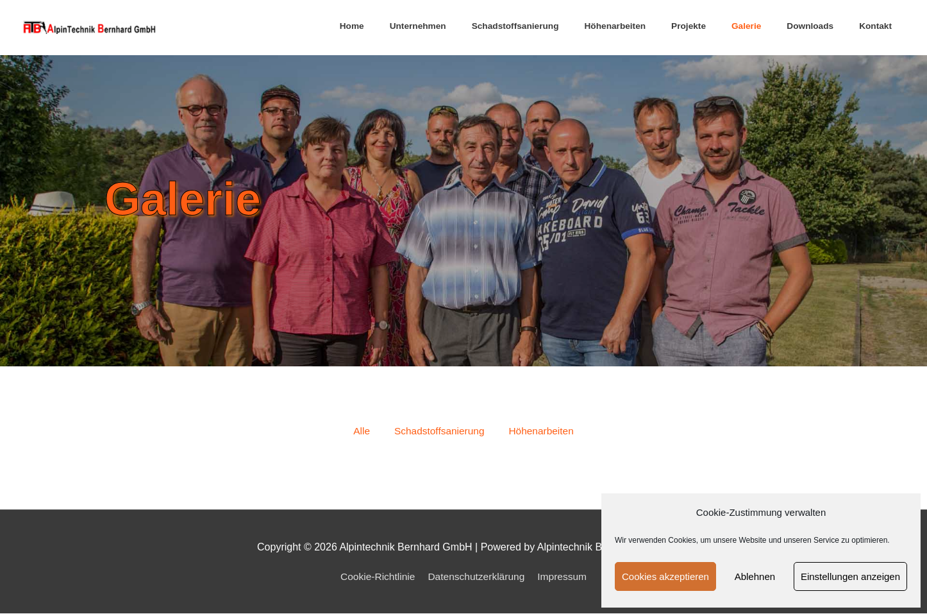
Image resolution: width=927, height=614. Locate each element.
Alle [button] (358, 431)
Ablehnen (755, 576)
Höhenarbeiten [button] (543, 431)
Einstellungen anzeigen (850, 576)
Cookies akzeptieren (665, 576)
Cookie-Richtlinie (375, 577)
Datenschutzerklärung (477, 577)
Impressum (565, 577)
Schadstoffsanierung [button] (438, 431)
